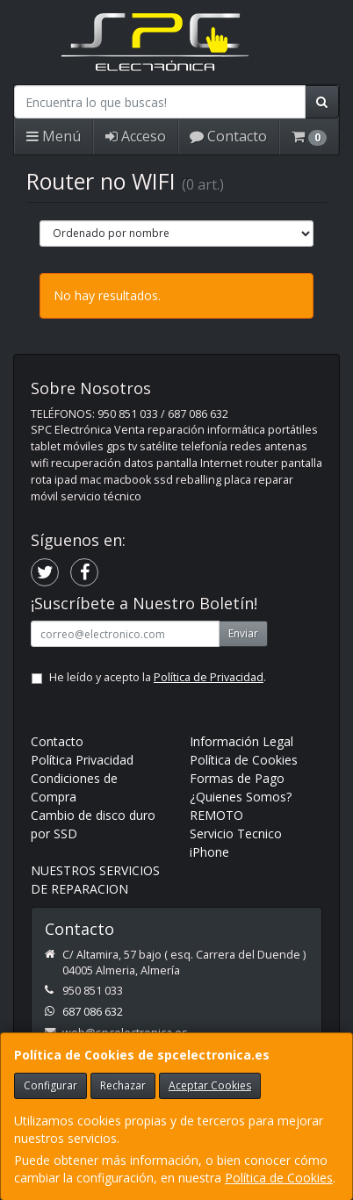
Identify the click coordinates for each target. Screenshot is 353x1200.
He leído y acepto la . (157, 677)
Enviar (243, 633)
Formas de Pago (237, 778)
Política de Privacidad (208, 677)
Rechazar (123, 1085)
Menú (53, 136)
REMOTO (216, 815)
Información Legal (241, 741)
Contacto (228, 136)
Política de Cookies (279, 1177)
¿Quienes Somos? (241, 796)
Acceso (135, 136)
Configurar (50, 1085)
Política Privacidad (82, 759)
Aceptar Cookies (210, 1085)
